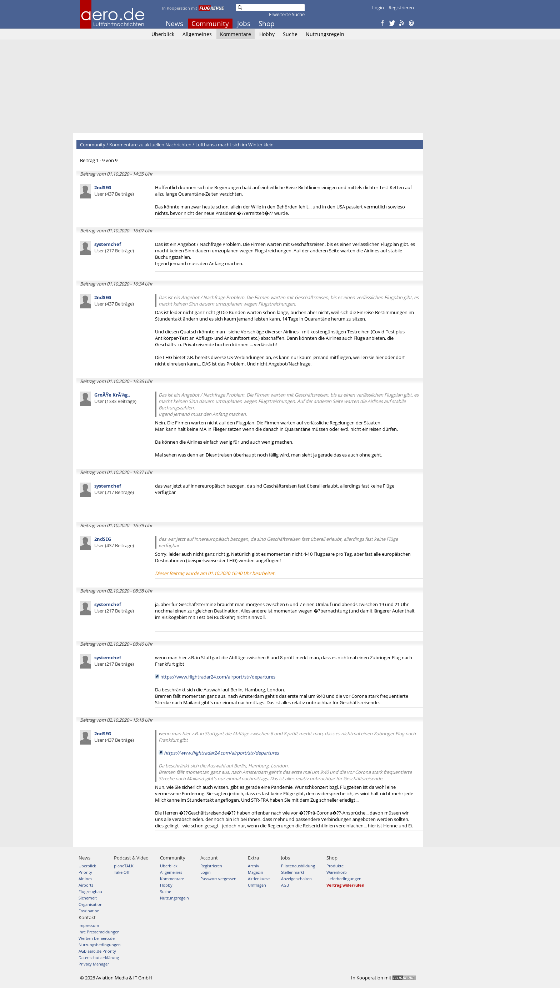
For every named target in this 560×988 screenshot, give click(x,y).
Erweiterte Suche (287, 14)
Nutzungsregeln (325, 34)
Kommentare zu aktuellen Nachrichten (150, 144)
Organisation (90, 904)
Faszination (89, 910)
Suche (290, 34)
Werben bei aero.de (97, 938)
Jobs (243, 23)
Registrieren (401, 7)
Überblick (162, 34)
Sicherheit (88, 898)
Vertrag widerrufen (345, 885)
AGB (285, 885)
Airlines (85, 878)
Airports (86, 885)
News (174, 23)
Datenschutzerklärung (99, 957)
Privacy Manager (94, 964)
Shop (267, 23)
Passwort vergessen (218, 878)
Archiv (253, 865)
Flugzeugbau (90, 891)
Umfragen (257, 885)
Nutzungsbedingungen (100, 944)
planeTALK (124, 865)
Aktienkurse (259, 878)
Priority (85, 872)
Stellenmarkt (292, 872)
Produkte (335, 865)
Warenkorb (336, 872)
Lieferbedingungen (343, 878)
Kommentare (235, 34)
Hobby (267, 34)
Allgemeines (197, 34)
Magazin (255, 872)
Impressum (89, 925)
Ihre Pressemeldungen (99, 931)
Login (378, 7)
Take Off (121, 872)
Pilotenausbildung (298, 865)
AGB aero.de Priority (97, 951)
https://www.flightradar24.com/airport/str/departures (217, 677)
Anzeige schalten (296, 878)
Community (210, 23)
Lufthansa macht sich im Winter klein (234, 144)
